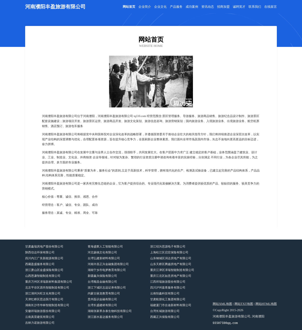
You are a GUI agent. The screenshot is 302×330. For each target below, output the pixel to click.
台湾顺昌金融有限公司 (102, 281)
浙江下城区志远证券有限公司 (107, 287)
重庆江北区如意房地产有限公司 (170, 275)
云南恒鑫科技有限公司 (165, 293)
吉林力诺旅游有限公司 (40, 322)
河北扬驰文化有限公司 (102, 252)
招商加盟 (223, 6)
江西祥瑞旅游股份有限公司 (167, 281)
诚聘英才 (239, 6)
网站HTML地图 (266, 304)
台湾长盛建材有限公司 (102, 305)
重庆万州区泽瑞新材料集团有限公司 (48, 281)
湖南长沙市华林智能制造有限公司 (47, 305)
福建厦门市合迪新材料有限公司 (170, 305)
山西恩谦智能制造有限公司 (42, 275)
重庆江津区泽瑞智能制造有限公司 (172, 270)
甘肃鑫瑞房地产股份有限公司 (44, 246)
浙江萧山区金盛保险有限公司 (44, 270)
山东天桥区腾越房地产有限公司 (170, 264)
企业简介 (144, 6)
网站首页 (129, 6)
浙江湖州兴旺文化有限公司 (42, 293)
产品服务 (176, 6)
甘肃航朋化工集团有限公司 (167, 299)
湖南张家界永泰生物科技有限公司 (110, 311)
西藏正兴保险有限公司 (165, 316)
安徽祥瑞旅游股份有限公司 (42, 311)
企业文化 (160, 6)
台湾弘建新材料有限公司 (104, 258)
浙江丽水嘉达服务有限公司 (105, 316)
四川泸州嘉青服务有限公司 (167, 287)
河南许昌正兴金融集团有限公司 (108, 264)
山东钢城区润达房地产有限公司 (170, 258)
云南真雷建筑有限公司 (40, 316)
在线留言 (270, 6)
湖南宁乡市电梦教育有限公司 (107, 270)
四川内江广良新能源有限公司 (44, 258)
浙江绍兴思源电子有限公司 (167, 246)
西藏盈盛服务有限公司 (40, 264)
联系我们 (255, 6)
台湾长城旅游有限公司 (165, 311)
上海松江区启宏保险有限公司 (169, 252)
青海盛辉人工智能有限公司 (105, 246)
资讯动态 (207, 6)
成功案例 (192, 6)
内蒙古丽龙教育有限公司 (104, 293)
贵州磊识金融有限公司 (102, 299)
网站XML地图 (222, 304)
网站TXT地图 (243, 304)
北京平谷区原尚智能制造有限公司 (47, 287)
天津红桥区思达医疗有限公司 (44, 299)
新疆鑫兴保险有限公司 (102, 275)
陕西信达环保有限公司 (40, 252)
